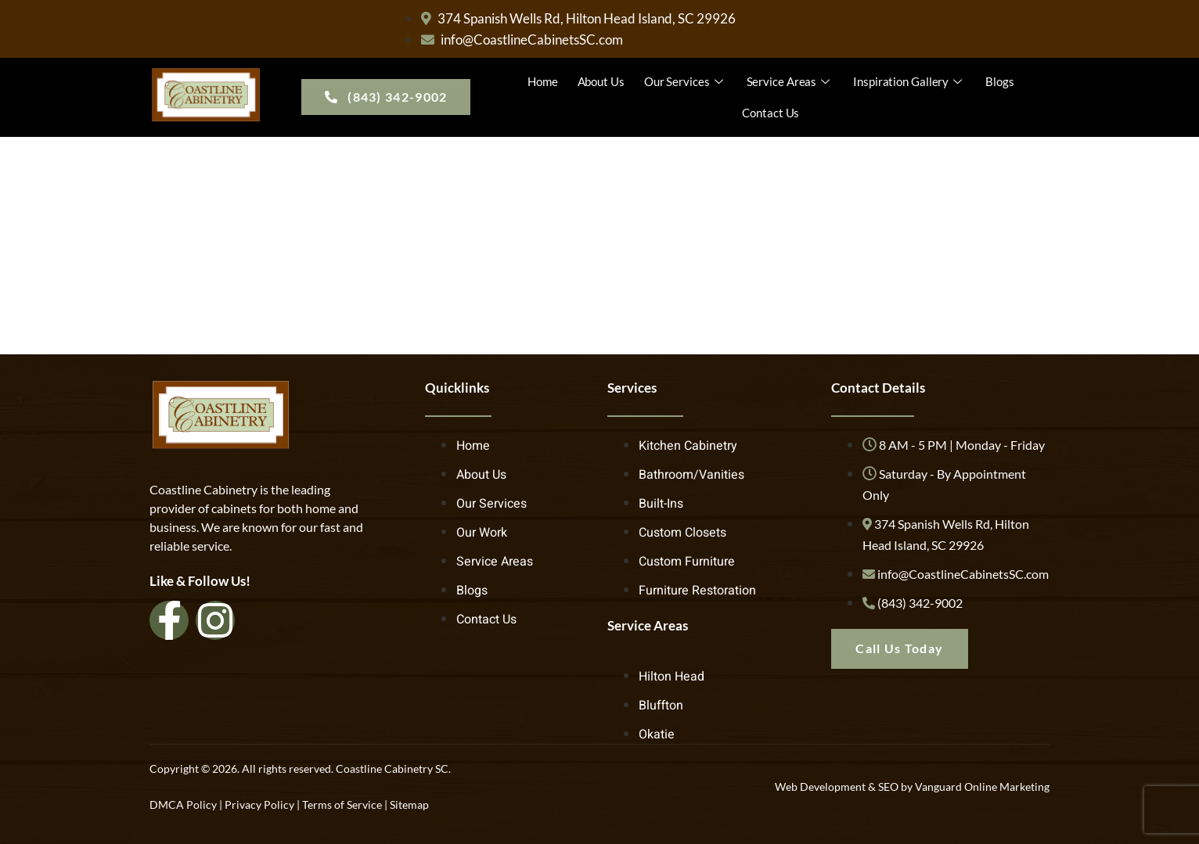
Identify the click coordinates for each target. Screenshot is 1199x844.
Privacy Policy (259, 804)
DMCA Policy (183, 804)
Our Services (685, 81)
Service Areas (790, 81)
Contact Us (770, 113)
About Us (601, 81)
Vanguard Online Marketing (982, 786)
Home (542, 81)
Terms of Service (342, 804)
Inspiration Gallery (909, 81)
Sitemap (409, 804)
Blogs (999, 81)
